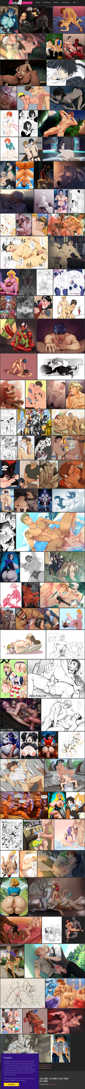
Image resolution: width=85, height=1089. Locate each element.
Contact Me (53, 1084)
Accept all (11, 1084)
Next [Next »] (47, 1066)
